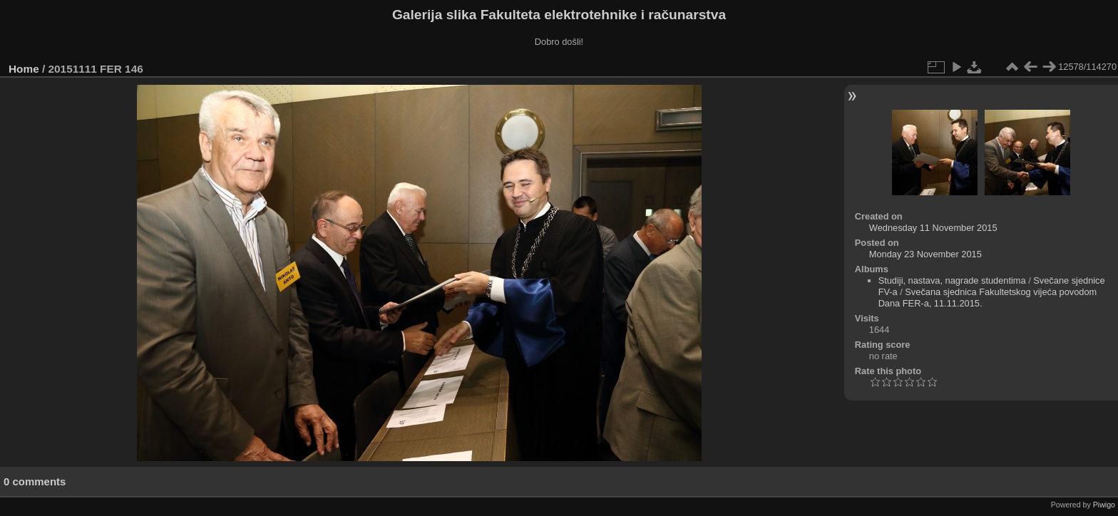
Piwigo (1104, 504)
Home (24, 69)
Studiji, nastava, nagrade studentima (952, 280)
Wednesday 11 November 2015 (933, 227)
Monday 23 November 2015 (925, 254)
